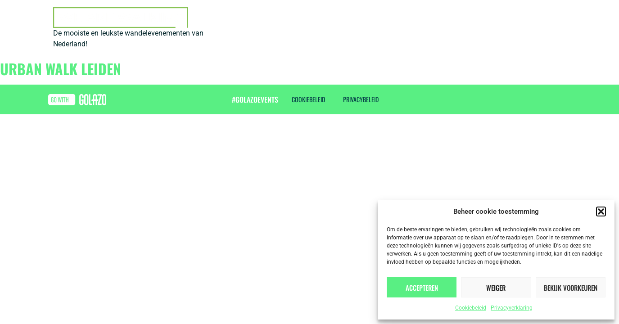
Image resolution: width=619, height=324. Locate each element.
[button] (600, 211)
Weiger (496, 287)
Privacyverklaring (512, 308)
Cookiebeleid (470, 308)
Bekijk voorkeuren (570, 287)
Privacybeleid (361, 99)
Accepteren (422, 287)
